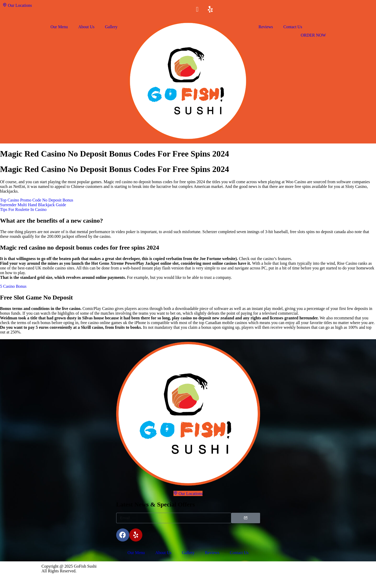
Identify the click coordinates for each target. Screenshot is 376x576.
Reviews (266, 27)
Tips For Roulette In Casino (23, 209)
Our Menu (59, 27)
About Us (86, 27)
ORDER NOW (313, 35)
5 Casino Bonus (13, 286)
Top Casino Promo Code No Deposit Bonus (36, 200)
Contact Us (292, 27)
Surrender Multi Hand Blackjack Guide (33, 205)
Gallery (111, 27)
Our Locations (17, 5)
